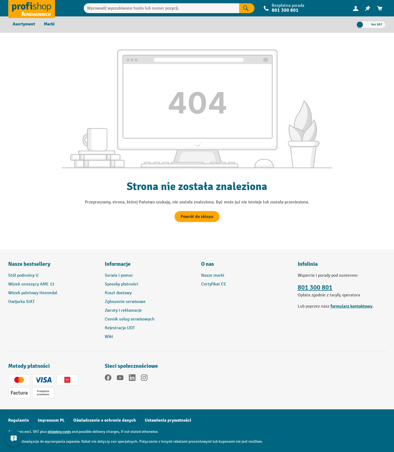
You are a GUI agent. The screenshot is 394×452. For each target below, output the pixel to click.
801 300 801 (285, 10)
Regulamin (18, 420)
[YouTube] (120, 378)
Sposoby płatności (121, 284)
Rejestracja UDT (120, 328)
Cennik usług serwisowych (130, 319)
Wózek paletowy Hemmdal (32, 293)
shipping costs (59, 431)
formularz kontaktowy (351, 306)
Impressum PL (51, 420)
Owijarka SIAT (21, 301)
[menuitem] (356, 8)
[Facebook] (108, 378)
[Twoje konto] (356, 8)
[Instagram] (144, 378)
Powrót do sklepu (197, 216)
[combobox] (161, 8)
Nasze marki (212, 275)
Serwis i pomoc (119, 275)
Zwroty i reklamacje (123, 310)
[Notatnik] (368, 8)
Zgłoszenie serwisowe (125, 301)
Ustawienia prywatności (168, 420)
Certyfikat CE (213, 284)
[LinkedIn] (132, 378)
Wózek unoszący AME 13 (31, 284)
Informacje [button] (118, 264)
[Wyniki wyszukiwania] (246, 8)
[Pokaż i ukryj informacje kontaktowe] (13, 438)
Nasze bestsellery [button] (29, 264)
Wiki (109, 336)
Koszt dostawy (118, 293)
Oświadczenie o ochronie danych (104, 420)
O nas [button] (207, 264)
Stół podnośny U (23, 275)
